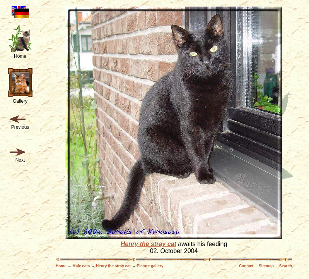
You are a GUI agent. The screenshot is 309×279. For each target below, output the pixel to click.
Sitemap (266, 266)
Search (285, 266)
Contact (246, 266)
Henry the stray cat (148, 244)
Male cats (81, 266)
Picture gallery (150, 266)
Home (61, 266)
